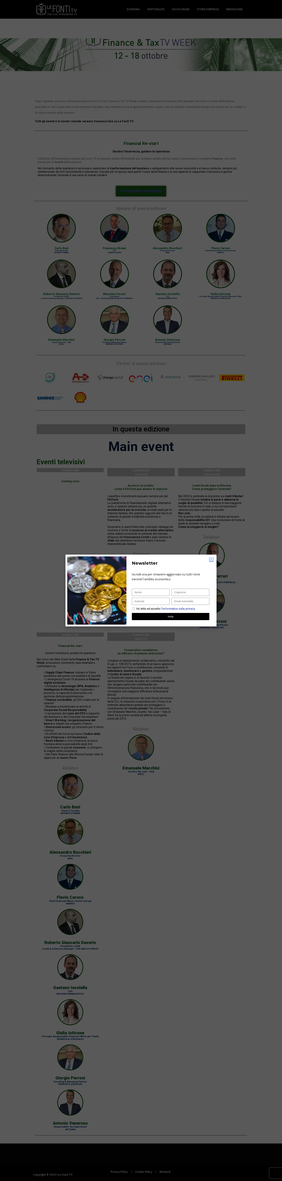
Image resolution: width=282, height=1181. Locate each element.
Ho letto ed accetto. (165, 608)
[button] (211, 559)
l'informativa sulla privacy (177, 608)
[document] (141, 590)
